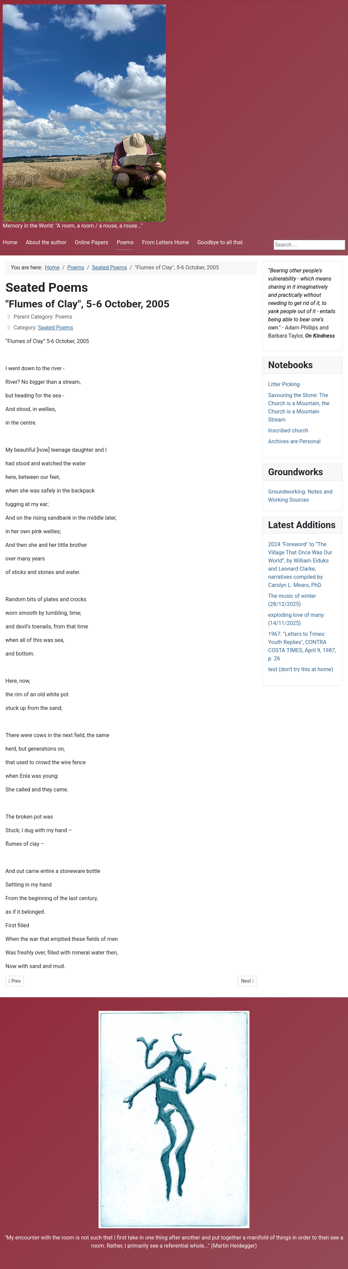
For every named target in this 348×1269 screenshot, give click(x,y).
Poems (125, 242)
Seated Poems (55, 327)
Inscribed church (288, 430)
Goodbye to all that (220, 242)
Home (10, 242)
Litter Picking (284, 384)
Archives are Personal (294, 441)
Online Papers (91, 242)
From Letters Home (165, 242)
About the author (46, 242)
